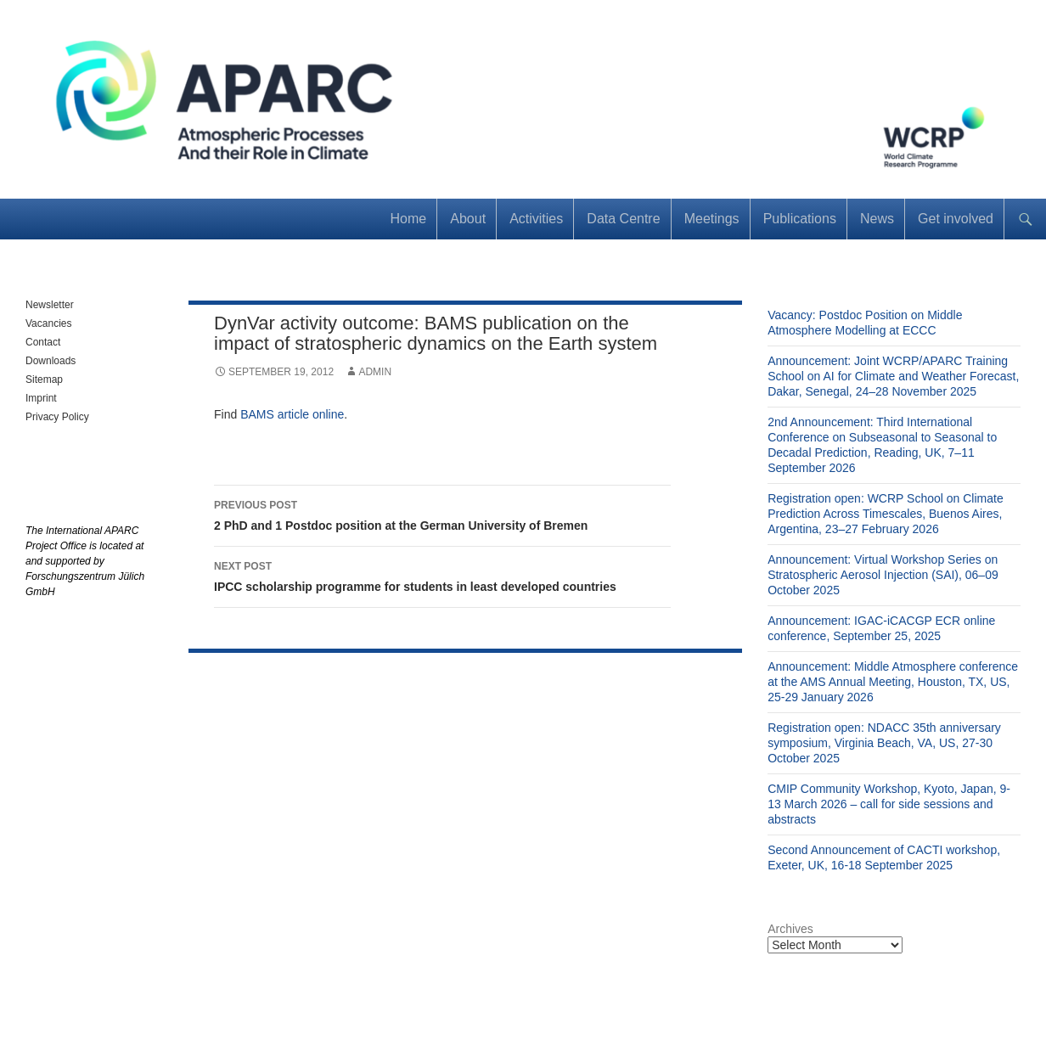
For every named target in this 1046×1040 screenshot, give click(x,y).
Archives (790, 929)
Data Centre (623, 218)
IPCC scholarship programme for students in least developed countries (442, 574)
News (877, 218)
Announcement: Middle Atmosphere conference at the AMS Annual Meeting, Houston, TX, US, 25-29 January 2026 (893, 682)
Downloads (50, 361)
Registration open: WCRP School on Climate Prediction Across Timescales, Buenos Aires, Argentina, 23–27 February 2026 (886, 514)
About (468, 218)
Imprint (41, 398)
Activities (536, 218)
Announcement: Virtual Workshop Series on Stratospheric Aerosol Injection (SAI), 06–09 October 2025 (883, 575)
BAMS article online (292, 414)
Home (409, 218)
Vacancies (48, 323)
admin (374, 372)
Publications (799, 218)
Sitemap (44, 379)
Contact (42, 342)
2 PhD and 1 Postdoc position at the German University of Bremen (442, 513)
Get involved (955, 218)
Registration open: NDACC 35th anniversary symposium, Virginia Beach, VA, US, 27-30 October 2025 (884, 743)
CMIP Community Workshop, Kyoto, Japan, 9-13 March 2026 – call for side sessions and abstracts (889, 804)
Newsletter (49, 305)
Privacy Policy (57, 417)
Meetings (712, 218)
